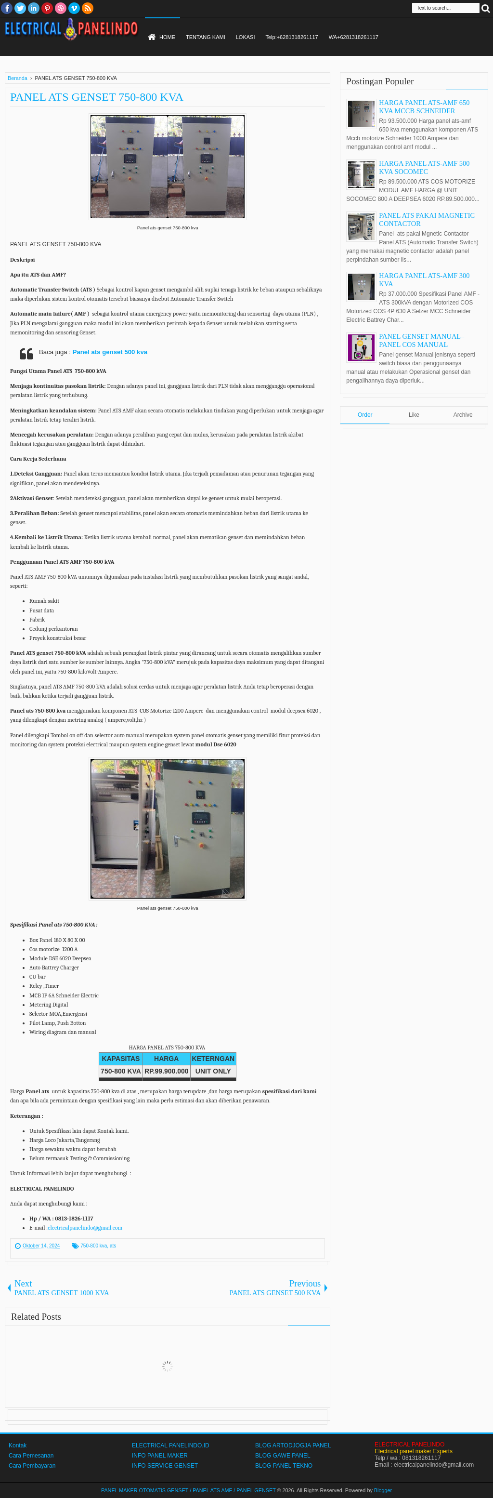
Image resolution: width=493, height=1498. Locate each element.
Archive (463, 414)
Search (486, 8)
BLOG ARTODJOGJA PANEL (293, 1445)
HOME (167, 37)
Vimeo (74, 8)
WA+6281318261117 (353, 37)
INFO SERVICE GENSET (165, 1465)
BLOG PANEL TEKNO (283, 1465)
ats (113, 1245)
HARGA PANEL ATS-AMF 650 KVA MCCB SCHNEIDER (424, 107)
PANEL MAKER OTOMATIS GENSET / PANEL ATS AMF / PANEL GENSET (188, 1490)
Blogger (383, 1490)
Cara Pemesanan (31, 1455)
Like (414, 414)
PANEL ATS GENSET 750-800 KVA (96, 97)
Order (365, 414)
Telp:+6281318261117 (291, 37)
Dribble (60, 8)
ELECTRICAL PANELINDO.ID (170, 1445)
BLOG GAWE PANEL (283, 1455)
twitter (20, 8)
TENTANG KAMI (205, 37)
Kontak (17, 1445)
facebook (7, 8)
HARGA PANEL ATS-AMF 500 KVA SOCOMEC (424, 167)
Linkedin (33, 8)
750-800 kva (93, 1245)
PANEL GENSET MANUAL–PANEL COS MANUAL (421, 340)
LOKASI (245, 37)
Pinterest (47, 8)
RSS (87, 8)
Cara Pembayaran (32, 1465)
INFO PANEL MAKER (160, 1455)
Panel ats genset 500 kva (110, 352)
